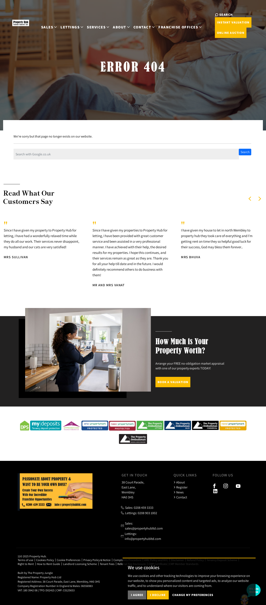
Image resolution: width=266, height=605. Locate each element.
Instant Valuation (224, 22)
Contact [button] (138, 24)
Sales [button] (44, 24)
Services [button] (93, 24)
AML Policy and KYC (156, 560)
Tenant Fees (107, 564)
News (179, 492)
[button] (250, 198)
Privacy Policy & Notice (97, 560)
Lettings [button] (66, 24)
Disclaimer (177, 560)
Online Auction (222, 33)
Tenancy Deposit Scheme (222, 560)
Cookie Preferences (68, 560)
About (179, 482)
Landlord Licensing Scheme (80, 564)
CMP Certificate (158, 564)
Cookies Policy (45, 560)
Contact (180, 497)
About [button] (116, 24)
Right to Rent (26, 564)
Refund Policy (195, 560)
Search (245, 152)
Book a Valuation (173, 382)
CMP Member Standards (183, 564)
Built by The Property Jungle (35, 573)
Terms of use (25, 560)
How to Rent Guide (48, 564)
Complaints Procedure (127, 560)
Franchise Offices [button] (174, 24)
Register (180, 487)
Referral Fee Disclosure (131, 564)
